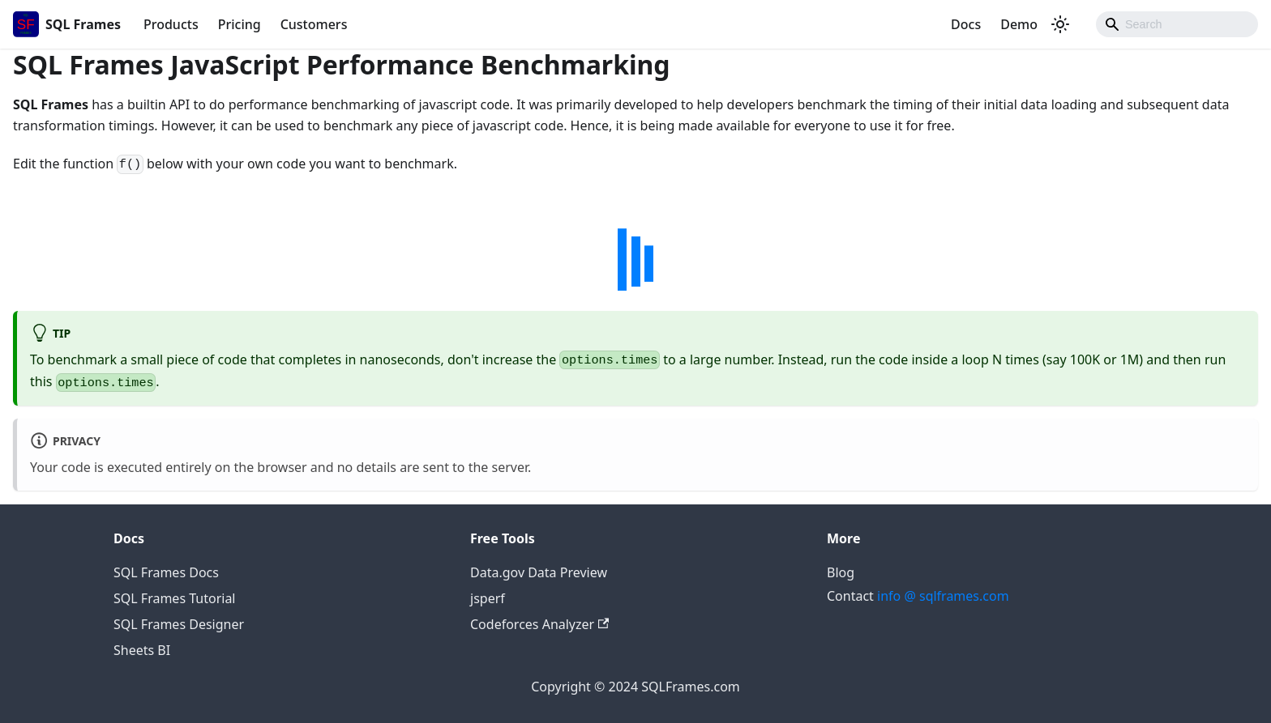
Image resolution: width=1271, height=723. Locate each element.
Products (171, 24)
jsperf (487, 598)
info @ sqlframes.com (943, 596)
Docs (966, 24)
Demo (1019, 24)
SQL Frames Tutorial (174, 598)
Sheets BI (141, 650)
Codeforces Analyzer (539, 624)
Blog (840, 572)
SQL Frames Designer (178, 624)
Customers (314, 24)
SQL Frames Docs (166, 572)
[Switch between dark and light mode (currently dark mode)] (1060, 24)
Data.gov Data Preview (538, 572)
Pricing (239, 24)
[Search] (1177, 24)
